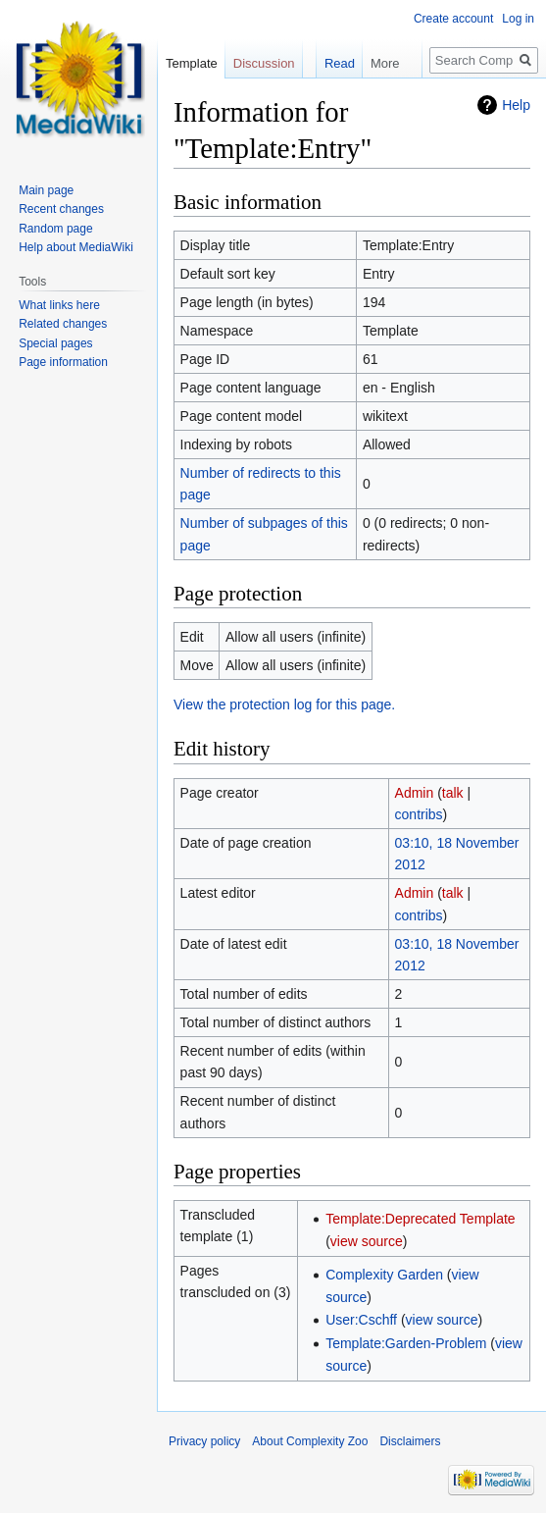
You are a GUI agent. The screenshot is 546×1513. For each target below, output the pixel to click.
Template (192, 63)
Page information (63, 362)
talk (453, 793)
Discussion (264, 63)
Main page (46, 190)
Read (329, 63)
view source (366, 1241)
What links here (59, 305)
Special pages (55, 343)
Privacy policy (204, 1441)
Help (516, 105)
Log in (518, 19)
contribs (419, 814)
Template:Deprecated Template (420, 1218)
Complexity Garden (384, 1274)
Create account (453, 19)
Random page (55, 228)
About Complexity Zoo (310, 1441)
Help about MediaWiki (76, 247)
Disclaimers (409, 1441)
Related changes (63, 324)
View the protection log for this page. (284, 704)
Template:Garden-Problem (405, 1343)
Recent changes (61, 209)
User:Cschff (361, 1320)
